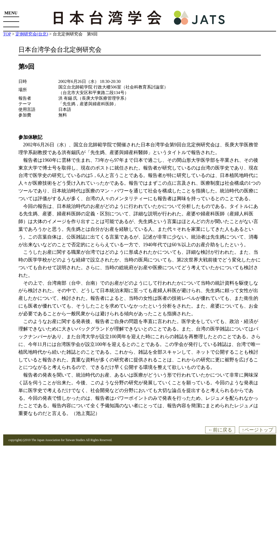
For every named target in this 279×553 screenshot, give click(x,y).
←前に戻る (220, 430)
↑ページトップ (257, 430)
